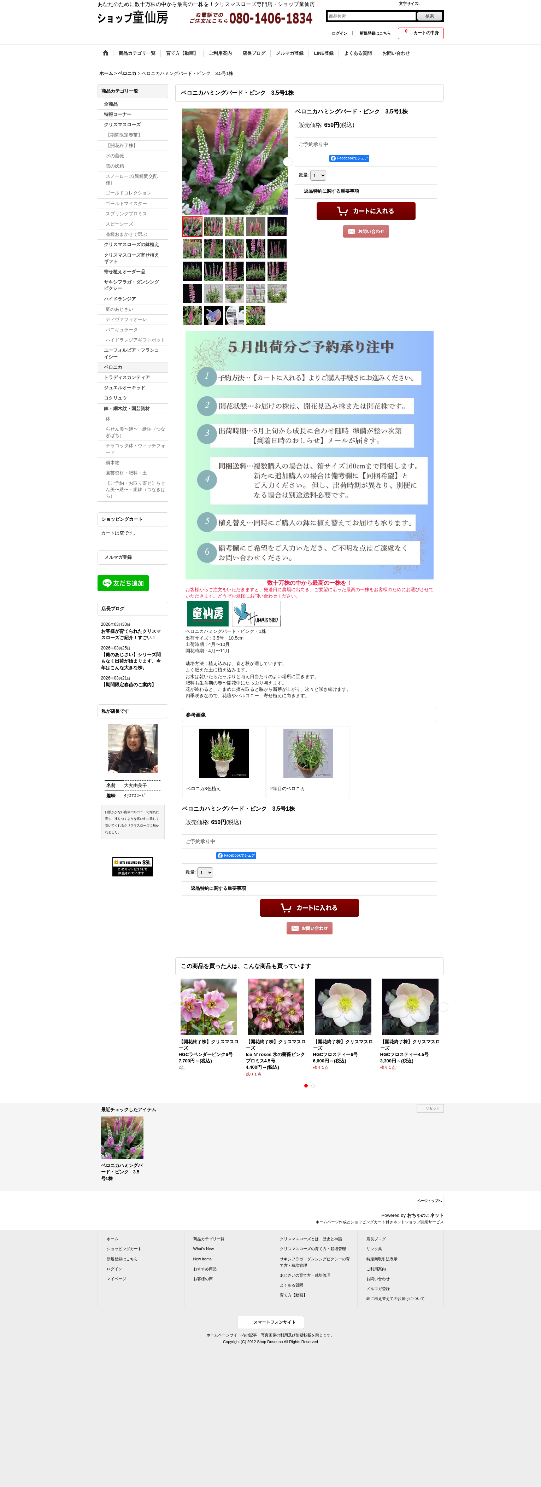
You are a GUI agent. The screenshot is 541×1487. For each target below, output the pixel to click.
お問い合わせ (378, 1279)
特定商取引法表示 (382, 1259)
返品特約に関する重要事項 (331, 191)
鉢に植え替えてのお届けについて (395, 1298)
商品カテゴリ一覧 (208, 1239)
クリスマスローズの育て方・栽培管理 (313, 1249)
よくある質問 (291, 1285)
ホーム (112, 1239)
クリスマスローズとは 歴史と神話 (311, 1239)
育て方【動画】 (293, 1295)
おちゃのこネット (425, 1215)
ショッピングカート (124, 1249)
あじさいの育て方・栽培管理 (305, 1275)
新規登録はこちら (375, 33)
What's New (203, 1249)
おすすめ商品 (205, 1269)
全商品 (111, 104)
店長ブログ (376, 1239)
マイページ (116, 1279)
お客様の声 (203, 1279)
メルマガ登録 (118, 557)
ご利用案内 (376, 1269)
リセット (433, 1108)
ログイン (339, 33)
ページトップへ (429, 1201)
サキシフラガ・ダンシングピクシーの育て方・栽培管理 (315, 1262)
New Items (202, 1259)
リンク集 (374, 1249)
